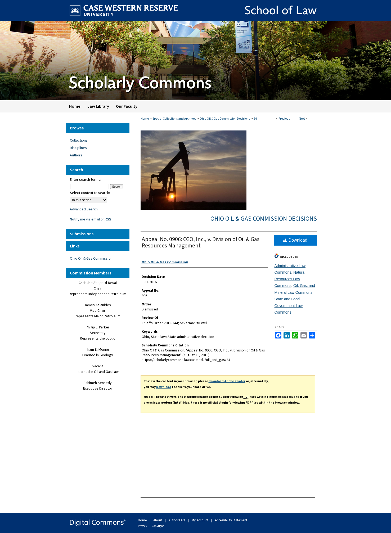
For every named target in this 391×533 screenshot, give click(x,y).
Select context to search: (90, 193)
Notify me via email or (90, 219)
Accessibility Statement (231, 520)
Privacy (142, 526)
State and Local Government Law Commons (289, 305)
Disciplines (78, 148)
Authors (76, 155)
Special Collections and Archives (174, 118)
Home (145, 118)
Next (302, 118)
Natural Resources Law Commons (290, 279)
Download (295, 240)
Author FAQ (177, 520)
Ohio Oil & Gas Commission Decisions (225, 118)
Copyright (158, 526)
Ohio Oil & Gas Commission (91, 258)
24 (255, 118)
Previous (284, 118)
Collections (79, 140)
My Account (200, 520)
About (158, 520)
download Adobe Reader (227, 381)
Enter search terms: (85, 179)
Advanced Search (84, 209)
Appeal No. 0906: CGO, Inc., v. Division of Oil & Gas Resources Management (200, 242)
